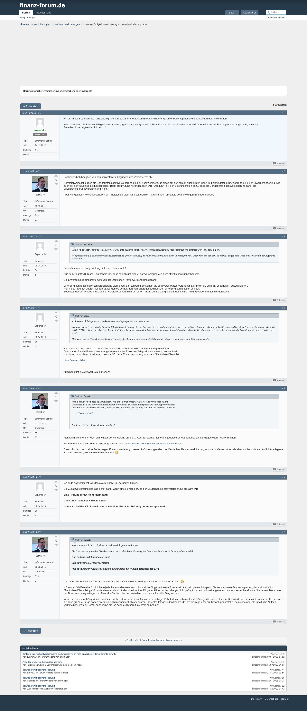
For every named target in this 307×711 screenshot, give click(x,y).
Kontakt (285, 698)
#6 (283, 477)
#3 (283, 236)
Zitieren (279, 163)
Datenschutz (271, 698)
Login (232, 12)
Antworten (30, 106)
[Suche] (276, 12)
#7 (283, 532)
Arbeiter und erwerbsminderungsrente (42, 661)
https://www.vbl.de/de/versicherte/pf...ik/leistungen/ (153, 443)
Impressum (256, 698)
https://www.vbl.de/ (74, 360)
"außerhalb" (133, 639)
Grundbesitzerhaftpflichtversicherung (161, 639)
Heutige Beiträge (27, 17)
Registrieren (249, 12)
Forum (26, 12)
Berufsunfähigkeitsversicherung (39, 669)
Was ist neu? (44, 12)
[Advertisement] (153, 56)
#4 (283, 308)
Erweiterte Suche (275, 17)
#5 (283, 388)
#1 (283, 112)
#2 (283, 171)
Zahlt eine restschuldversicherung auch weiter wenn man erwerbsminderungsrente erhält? (69, 653)
